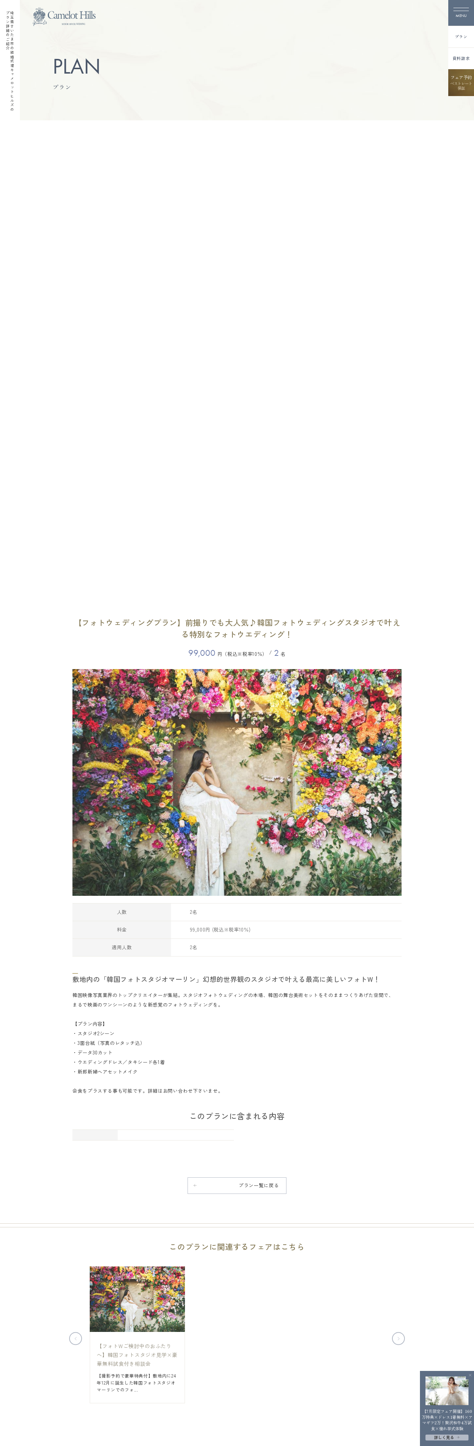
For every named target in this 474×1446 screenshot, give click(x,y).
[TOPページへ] (64, 16)
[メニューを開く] (461, 13)
